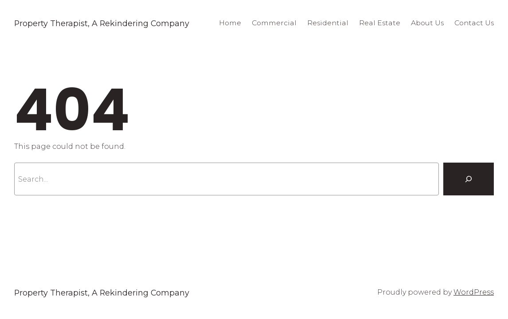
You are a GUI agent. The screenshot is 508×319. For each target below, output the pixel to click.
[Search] (468, 179)
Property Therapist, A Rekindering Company (101, 23)
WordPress (473, 292)
